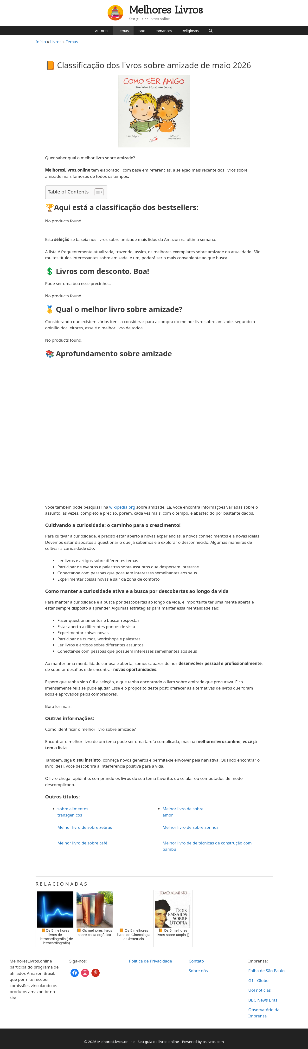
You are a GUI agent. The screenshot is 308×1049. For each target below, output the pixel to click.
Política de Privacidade (150, 961)
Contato (196, 961)
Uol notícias (259, 990)
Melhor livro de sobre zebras (85, 827)
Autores (101, 30)
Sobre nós (198, 970)
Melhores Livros (166, 10)
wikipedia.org (122, 507)
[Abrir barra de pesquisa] (211, 30)
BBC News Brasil (264, 1000)
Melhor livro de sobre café (83, 843)
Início (41, 41)
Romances (163, 30)
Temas (123, 30)
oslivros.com (213, 1041)
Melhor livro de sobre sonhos (190, 827)
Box (141, 30)
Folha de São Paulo (266, 970)
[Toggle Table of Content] (96, 192)
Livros (56, 41)
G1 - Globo (258, 980)
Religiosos (190, 30)
